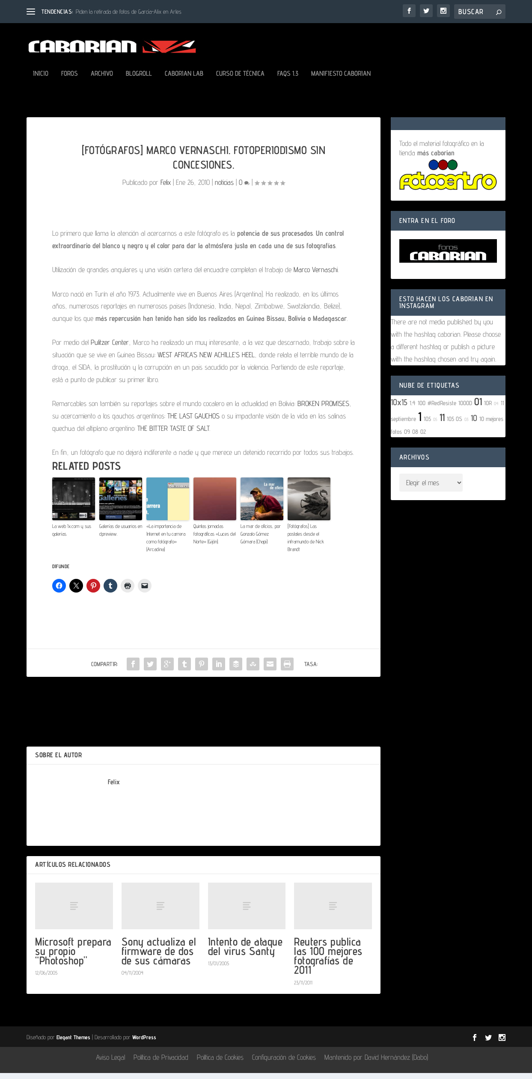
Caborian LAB (184, 79)
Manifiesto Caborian (341, 79)
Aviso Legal (110, 1063)
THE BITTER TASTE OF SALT (173, 434)
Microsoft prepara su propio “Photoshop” (73, 957)
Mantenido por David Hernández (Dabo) (376, 1063)
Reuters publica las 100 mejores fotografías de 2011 (328, 962)
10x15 (399, 408)
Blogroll (139, 79)
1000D (465, 408)
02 (423, 437)
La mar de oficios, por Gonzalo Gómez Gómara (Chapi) (261, 540)
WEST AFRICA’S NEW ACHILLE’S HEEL (206, 360)
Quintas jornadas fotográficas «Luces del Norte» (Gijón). (214, 540)
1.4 (413, 408)
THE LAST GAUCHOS (193, 422)
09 (407, 437)
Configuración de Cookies (284, 1063)
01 (478, 407)
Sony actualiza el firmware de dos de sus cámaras (159, 957)
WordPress (144, 1043)
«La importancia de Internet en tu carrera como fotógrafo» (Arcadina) (165, 543)
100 (421, 408)
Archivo (102, 79)
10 (474, 424)
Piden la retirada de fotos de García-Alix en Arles (128, 11)
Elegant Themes (73, 1043)
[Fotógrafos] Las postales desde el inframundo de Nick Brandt (306, 543)
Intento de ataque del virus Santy (245, 952)
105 (427, 424)
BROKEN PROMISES (323, 409)
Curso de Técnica (240, 79)
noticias (224, 188)
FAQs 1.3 (287, 79)
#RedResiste (442, 408)
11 (442, 423)
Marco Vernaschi (316, 275)
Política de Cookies (220, 1063)
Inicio (40, 79)
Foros (69, 79)
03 (466, 425)
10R (488, 408)
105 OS (454, 424)
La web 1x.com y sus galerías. (71, 536)
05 (435, 425)
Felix (165, 188)
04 (496, 409)
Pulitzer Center (110, 348)
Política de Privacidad (161, 1063)
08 (415, 437)
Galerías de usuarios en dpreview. (120, 536)
